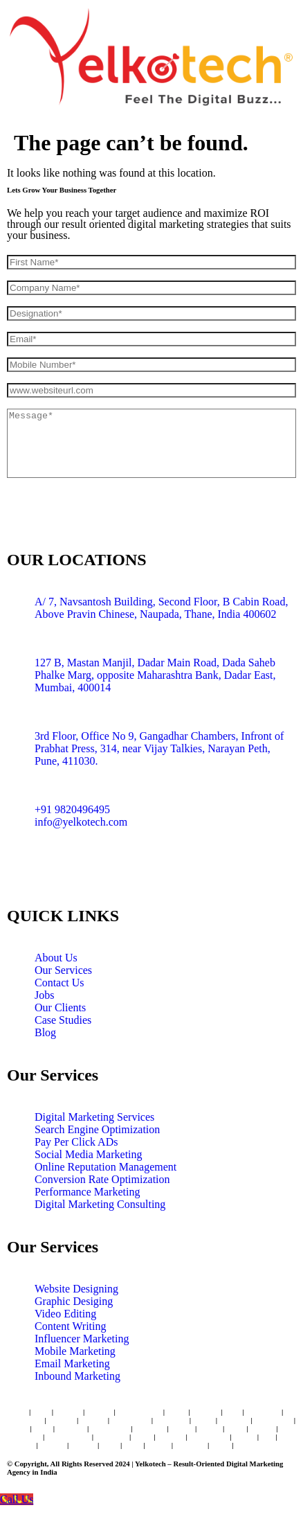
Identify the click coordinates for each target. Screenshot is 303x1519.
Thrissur (21, 1445)
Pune (233, 1411)
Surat (43, 1428)
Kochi (142, 1436)
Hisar (109, 1445)
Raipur (246, 1445)
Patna (235, 1428)
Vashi (41, 1411)
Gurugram (24, 1436)
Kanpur (83, 1445)
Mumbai (205, 1411)
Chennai (61, 1420)
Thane (17, 1411)
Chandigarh (110, 1428)
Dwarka (52, 1445)
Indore (17, 1428)
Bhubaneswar (68, 1436)
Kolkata (93, 1420)
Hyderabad (25, 1420)
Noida (220, 1445)
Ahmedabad (130, 1420)
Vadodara (149, 1428)
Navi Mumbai (139, 1411)
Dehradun (111, 1436)
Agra (132, 1445)
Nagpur (262, 1428)
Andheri (68, 1411)
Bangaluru (263, 1411)
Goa (267, 1436)
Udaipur (170, 1436)
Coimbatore (273, 1420)
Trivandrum (208, 1436)
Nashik (210, 1428)
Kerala (244, 1436)
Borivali (99, 1411)
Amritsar (70, 1428)
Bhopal (182, 1428)
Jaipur (203, 1420)
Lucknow (234, 1420)
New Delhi (171, 1420)
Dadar (177, 1411)
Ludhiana (190, 1445)
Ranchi (158, 1445)
